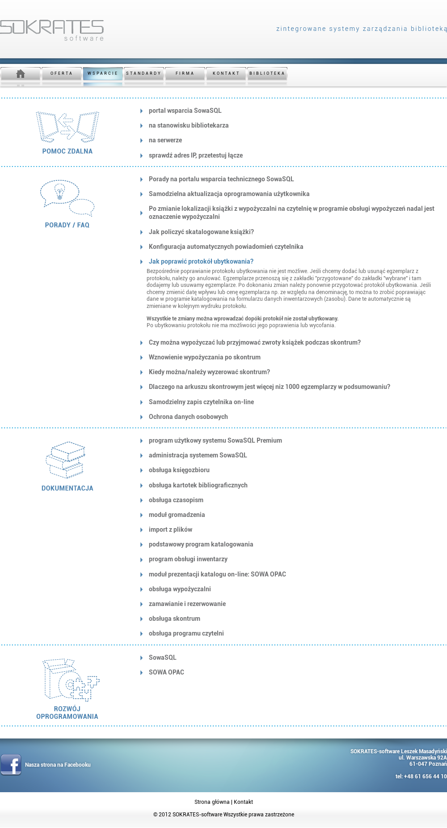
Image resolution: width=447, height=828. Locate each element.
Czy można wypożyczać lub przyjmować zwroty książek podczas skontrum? (255, 342)
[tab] (289, 110)
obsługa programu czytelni (186, 633)
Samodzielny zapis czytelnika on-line (201, 401)
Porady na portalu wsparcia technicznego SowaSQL (221, 179)
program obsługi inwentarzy (188, 559)
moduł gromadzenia (177, 514)
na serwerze (165, 140)
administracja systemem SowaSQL (198, 455)
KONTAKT (226, 73)
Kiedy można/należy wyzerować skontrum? (209, 372)
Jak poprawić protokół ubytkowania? (201, 261)
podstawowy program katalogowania (201, 544)
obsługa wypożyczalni (180, 589)
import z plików (170, 529)
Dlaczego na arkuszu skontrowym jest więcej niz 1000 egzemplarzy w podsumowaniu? (269, 386)
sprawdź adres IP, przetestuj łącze (196, 155)
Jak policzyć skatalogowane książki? (201, 231)
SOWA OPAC (166, 672)
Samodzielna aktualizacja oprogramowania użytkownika (229, 193)
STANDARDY (144, 73)
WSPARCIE (103, 73)
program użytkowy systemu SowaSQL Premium (215, 440)
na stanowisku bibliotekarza (189, 125)
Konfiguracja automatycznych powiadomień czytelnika (226, 246)
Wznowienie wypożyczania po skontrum (205, 357)
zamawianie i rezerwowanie (187, 603)
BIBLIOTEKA (267, 73)
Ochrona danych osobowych (188, 416)
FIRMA (185, 73)
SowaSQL (163, 657)
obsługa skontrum (174, 618)
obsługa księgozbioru (179, 470)
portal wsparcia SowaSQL (185, 110)
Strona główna (212, 802)
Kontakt (243, 802)
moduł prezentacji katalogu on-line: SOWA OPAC (217, 574)
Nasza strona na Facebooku (58, 765)
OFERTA (62, 73)
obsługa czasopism (176, 500)
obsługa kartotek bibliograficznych (198, 485)
